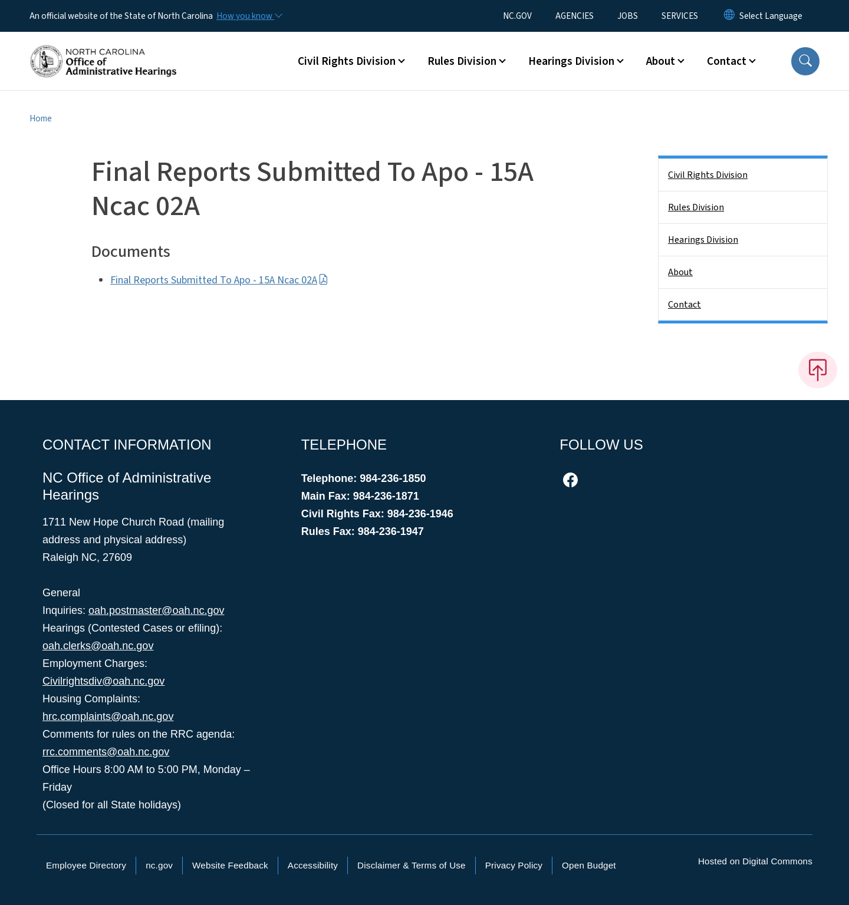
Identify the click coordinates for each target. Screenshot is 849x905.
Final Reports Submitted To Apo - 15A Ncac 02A (219, 280)
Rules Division (696, 207)
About (680, 272)
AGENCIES (574, 15)
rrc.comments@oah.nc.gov (105, 752)
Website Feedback (230, 865)
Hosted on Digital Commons (755, 861)
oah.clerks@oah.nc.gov (97, 646)
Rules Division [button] (461, 61)
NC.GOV (517, 15)
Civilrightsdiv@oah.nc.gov (103, 681)
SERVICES (680, 15)
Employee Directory (86, 865)
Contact (684, 304)
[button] (805, 61)
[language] (770, 16)
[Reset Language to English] (729, 16)
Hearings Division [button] (571, 61)
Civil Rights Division (708, 175)
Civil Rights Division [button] (347, 61)
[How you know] (249, 16)
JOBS (627, 15)
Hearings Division (703, 239)
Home (40, 118)
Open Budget (589, 865)
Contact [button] (726, 61)
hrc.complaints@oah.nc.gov (107, 716)
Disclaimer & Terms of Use (411, 865)
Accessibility (313, 865)
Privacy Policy (513, 865)
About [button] (660, 61)
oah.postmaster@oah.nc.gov (156, 610)
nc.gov (159, 865)
